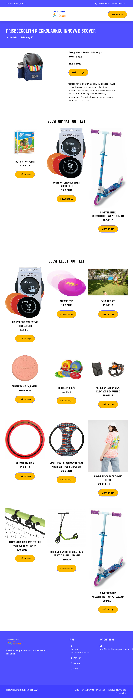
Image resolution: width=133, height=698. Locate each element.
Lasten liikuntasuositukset (80, 651)
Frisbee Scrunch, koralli (25, 386)
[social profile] (25, 3)
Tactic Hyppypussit (25, 161)
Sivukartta (121, 693)
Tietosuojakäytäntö (116, 689)
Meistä (76, 663)
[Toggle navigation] (9, 14)
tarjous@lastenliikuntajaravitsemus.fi (109, 3)
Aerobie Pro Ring (25, 463)
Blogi (75, 668)
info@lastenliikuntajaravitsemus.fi (116, 649)
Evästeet (100, 689)
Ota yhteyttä (88, 689)
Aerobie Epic (66, 301)
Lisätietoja (78, 72)
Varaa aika (117, 14)
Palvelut (77, 657)
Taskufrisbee (108, 301)
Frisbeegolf (27, 37)
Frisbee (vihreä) (66, 387)
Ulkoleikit (13, 37)
